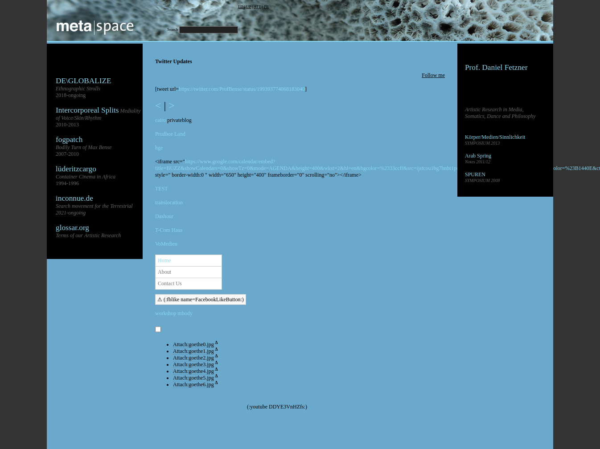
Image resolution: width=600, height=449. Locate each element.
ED (240, 6)
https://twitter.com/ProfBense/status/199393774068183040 (242, 89)
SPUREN (475, 174)
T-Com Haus (168, 230)
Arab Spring (478, 156)
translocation (169, 202)
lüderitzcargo (76, 169)
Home (164, 260)
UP (248, 6)
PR (266, 6)
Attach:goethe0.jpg (193, 344)
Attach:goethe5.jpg (193, 378)
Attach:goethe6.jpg (193, 384)
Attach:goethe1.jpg (193, 351)
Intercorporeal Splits (87, 110)
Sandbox (474, 193)
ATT (257, 6)
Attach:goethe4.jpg (193, 371)
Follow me (433, 75)
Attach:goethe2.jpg (193, 358)
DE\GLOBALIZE (83, 81)
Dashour (164, 216)
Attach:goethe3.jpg (193, 364)
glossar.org (72, 227)
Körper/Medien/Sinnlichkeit (495, 137)
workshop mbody (174, 313)
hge (159, 148)
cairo (160, 120)
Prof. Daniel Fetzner (496, 67)
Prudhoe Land (170, 134)
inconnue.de (74, 198)
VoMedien (166, 244)
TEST (161, 189)
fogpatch (69, 139)
